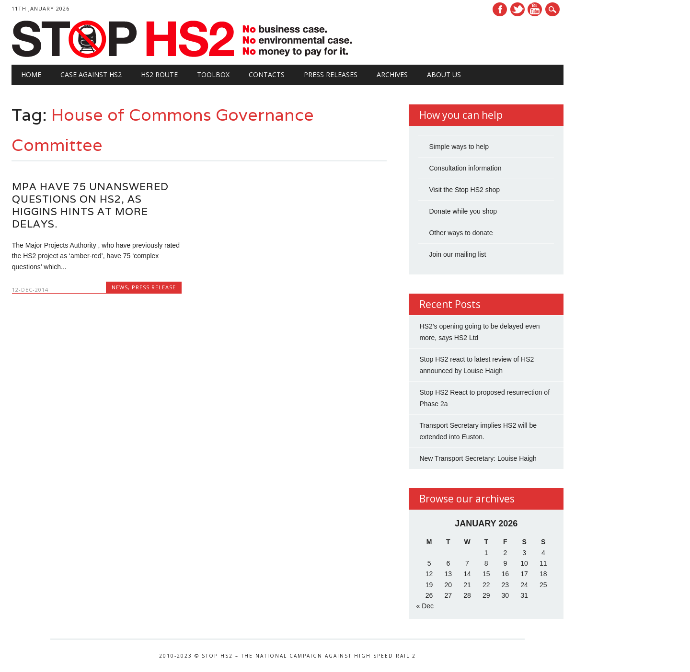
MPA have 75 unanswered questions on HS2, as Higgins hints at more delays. (90, 205)
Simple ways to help (459, 146)
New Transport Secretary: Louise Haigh (477, 458)
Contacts (267, 74)
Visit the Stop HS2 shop (464, 190)
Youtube (535, 9)
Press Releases (330, 74)
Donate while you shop (463, 211)
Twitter (517, 9)
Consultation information (465, 168)
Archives (392, 74)
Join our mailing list (457, 254)
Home (31, 74)
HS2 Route (159, 74)
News (120, 287)
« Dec (425, 606)
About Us (444, 74)
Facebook (500, 9)
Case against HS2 (91, 74)
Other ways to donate (461, 233)
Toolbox (213, 74)
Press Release (154, 287)
